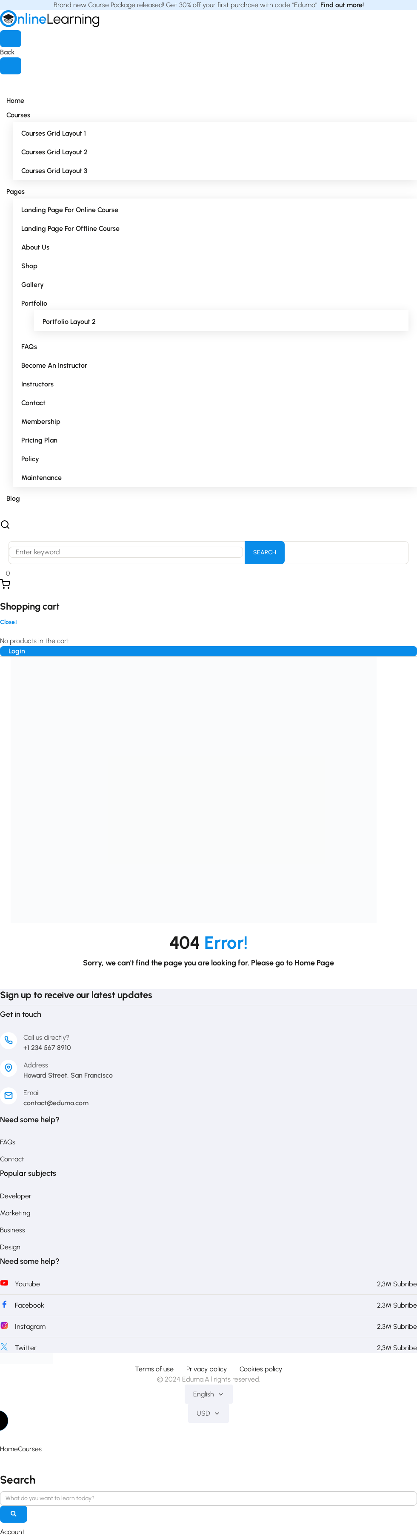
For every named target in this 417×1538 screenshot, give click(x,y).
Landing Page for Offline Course (70, 228)
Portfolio (34, 303)
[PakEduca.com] (26, 1358)
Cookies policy (261, 1369)
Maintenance (41, 478)
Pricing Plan (39, 440)
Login (17, 651)
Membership (40, 421)
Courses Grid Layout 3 (54, 171)
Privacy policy (206, 1369)
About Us (35, 247)
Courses (18, 115)
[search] (13, 1515)
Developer (15, 1196)
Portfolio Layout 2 (69, 322)
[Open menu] (10, 38)
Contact (33, 403)
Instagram (30, 1326)
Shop (29, 266)
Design (10, 1247)
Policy (30, 459)
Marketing (15, 1213)
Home (15, 100)
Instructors (37, 384)
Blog (13, 498)
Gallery (32, 285)
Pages (15, 191)
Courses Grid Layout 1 (53, 133)
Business (12, 1230)
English (208, 1394)
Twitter (26, 1348)
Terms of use (154, 1369)
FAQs (29, 347)
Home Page (314, 963)
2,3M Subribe (397, 1284)
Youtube (27, 1284)
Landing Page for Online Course (69, 210)
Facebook (29, 1305)
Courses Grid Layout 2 (54, 152)
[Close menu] (10, 65)
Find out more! (342, 5)
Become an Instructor (54, 365)
